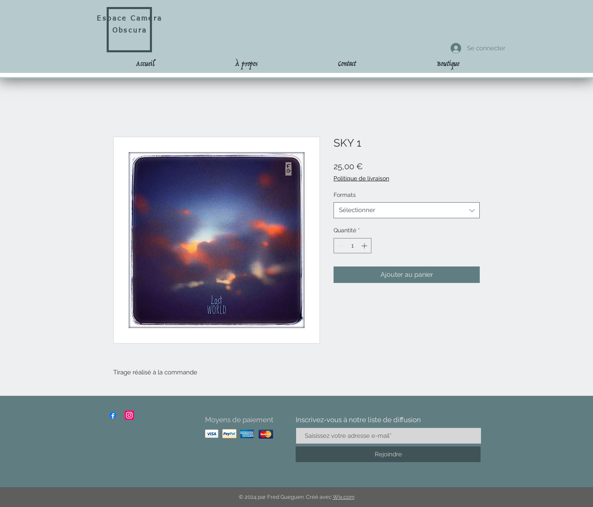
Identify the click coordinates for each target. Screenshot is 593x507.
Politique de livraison (361, 178)
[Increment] (365, 245)
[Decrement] (340, 245)
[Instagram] (129, 415)
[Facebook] (112, 415)
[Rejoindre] (388, 454)
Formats (345, 195)
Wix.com (344, 497)
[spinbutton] (352, 245)
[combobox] (407, 210)
